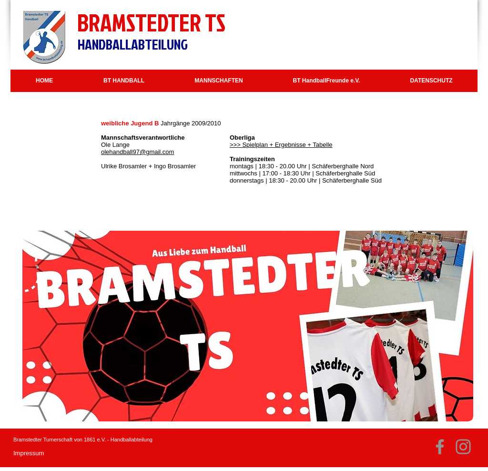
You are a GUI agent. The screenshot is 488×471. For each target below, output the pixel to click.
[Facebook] (440, 447)
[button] (124, 81)
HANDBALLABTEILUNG (133, 44)
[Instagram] (463, 447)
